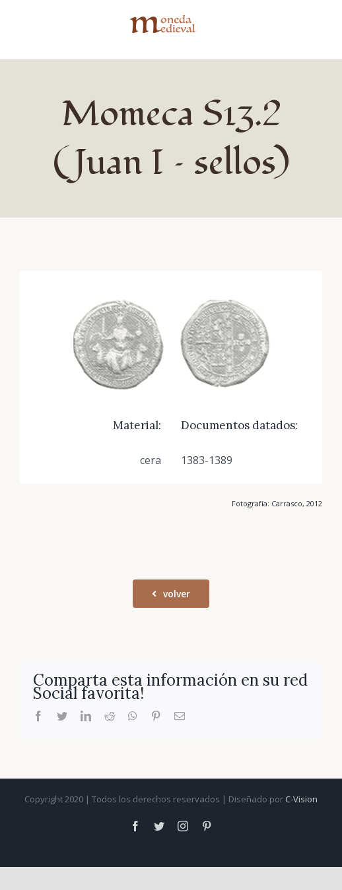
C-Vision (301, 799)
